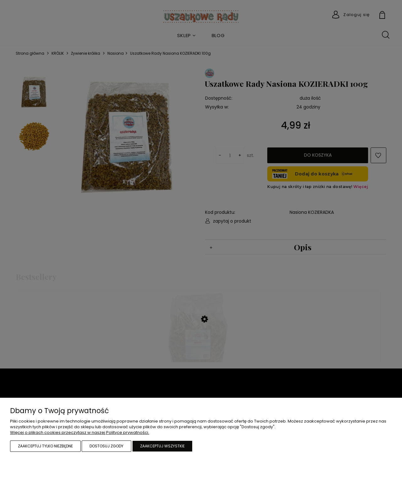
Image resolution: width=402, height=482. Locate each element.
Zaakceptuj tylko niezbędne (45, 446)
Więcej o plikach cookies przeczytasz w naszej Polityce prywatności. (79, 432)
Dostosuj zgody (106, 446)
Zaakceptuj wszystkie (162, 446)
